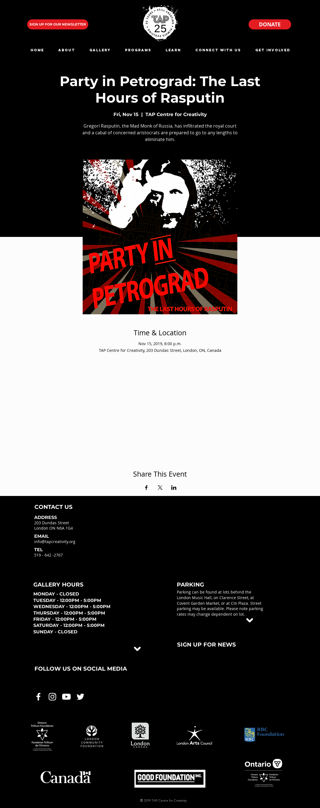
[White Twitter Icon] (80, 697)
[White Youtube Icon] (66, 697)
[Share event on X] (160, 487)
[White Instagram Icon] (52, 697)
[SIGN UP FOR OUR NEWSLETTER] (57, 24)
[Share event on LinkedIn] (174, 487)
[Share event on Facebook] (146, 487)
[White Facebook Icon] (38, 697)
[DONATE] (270, 24)
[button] (66, 50)
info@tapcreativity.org (54, 541)
